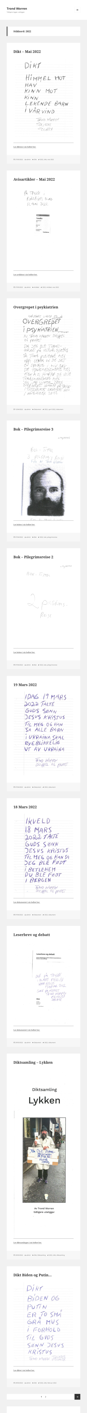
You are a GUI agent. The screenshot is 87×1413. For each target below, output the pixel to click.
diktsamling (61, 1255)
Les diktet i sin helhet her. (24, 1370)
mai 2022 (50, 159)
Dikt (35, 159)
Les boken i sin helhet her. (24, 524)
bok (45, 537)
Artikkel (36, 287)
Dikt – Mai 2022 (27, 51)
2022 (41, 159)
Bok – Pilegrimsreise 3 (33, 429)
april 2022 (52, 409)
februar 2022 (51, 1383)
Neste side (77, 1397)
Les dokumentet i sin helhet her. (26, 902)
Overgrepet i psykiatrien (35, 307)
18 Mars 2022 (25, 806)
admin (28, 159)
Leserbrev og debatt (31, 934)
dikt (45, 159)
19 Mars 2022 (25, 684)
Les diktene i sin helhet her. (24, 147)
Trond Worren (17, 8)
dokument (59, 409)
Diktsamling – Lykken (33, 1062)
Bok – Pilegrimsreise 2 (33, 556)
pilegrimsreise (52, 537)
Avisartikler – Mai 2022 (34, 179)
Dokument (37, 409)
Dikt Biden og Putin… (32, 1275)
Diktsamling (41, 1255)
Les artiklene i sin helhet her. (25, 274)
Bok (35, 537)
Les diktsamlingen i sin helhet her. (27, 1242)
